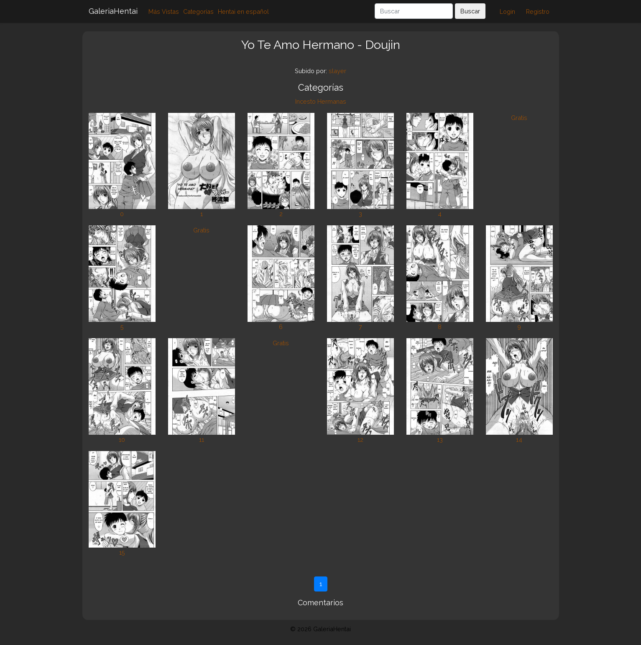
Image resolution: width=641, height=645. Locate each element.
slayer (337, 70)
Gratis (519, 117)
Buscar (470, 11)
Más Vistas (163, 11)
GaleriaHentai (113, 11)
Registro (537, 11)
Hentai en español (243, 11)
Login (507, 11)
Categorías (198, 11)
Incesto (305, 101)
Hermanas (331, 101)
